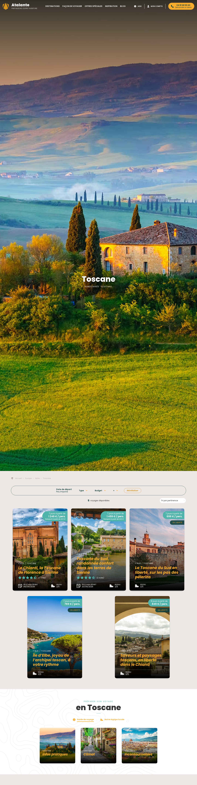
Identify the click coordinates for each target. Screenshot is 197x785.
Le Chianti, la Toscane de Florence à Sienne (39, 570)
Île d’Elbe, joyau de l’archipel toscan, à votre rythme (51, 660)
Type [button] (81, 490)
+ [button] (113, 490)
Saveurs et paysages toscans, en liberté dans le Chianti (141, 660)
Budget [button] (98, 490)
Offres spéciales (93, 6)
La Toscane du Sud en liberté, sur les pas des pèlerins (157, 572)
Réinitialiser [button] (132, 490)
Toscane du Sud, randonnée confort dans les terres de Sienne (95, 565)
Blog (123, 6)
